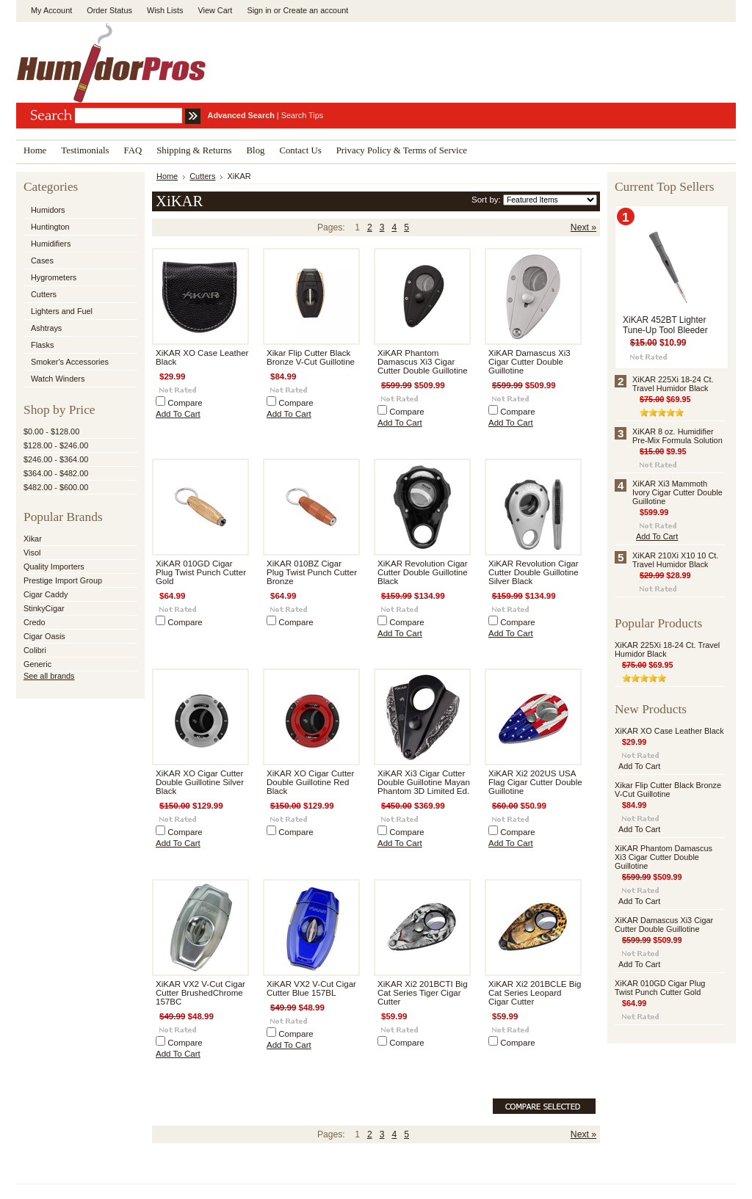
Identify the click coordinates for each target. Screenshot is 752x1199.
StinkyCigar (44, 608)
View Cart (215, 10)
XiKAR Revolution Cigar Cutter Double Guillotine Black (422, 572)
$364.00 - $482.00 (56, 473)
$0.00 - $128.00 (51, 431)
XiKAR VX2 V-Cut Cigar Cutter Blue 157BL (311, 988)
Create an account (315, 10)
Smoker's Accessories (70, 361)
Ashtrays (46, 328)
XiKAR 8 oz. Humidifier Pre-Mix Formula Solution (677, 436)
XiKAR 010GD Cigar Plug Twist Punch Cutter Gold (201, 572)
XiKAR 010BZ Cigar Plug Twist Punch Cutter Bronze (312, 572)
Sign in (259, 10)
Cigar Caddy (46, 594)
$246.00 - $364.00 (56, 459)
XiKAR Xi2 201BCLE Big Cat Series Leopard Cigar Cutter (534, 993)
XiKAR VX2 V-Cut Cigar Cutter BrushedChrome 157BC (200, 993)
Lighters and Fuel (62, 311)
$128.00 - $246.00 (56, 445)
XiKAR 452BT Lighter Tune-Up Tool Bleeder (665, 325)
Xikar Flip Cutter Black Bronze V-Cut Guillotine (311, 357)
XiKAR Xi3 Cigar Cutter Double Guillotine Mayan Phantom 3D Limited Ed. (423, 782)
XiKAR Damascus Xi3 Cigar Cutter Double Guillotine (529, 362)
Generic (37, 664)
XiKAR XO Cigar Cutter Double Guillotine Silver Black (200, 782)
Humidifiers (50, 243)
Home (167, 176)
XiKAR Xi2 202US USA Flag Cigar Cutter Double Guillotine (535, 782)
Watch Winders (57, 378)
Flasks (42, 344)
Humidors (48, 209)
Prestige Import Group (63, 580)
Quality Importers (54, 566)
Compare (185, 402)
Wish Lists (165, 10)
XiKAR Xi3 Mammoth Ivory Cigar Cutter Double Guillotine (677, 492)
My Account (51, 10)
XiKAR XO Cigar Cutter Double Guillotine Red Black (310, 782)
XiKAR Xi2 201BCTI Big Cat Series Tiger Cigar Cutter (422, 993)
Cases (42, 260)
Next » (583, 227)
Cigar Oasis (44, 636)
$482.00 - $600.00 (56, 487)
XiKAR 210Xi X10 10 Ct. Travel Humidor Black (675, 560)
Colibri (35, 650)
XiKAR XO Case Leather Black (669, 730)
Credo (35, 622)
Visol (32, 552)
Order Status (109, 10)
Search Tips (302, 115)
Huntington (50, 226)
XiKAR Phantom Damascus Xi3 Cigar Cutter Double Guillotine (422, 362)
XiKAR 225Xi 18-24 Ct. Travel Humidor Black (673, 384)
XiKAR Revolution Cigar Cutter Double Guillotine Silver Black (533, 572)
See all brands (49, 675)
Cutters (44, 294)
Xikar (33, 538)
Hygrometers (53, 277)
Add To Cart (178, 413)
